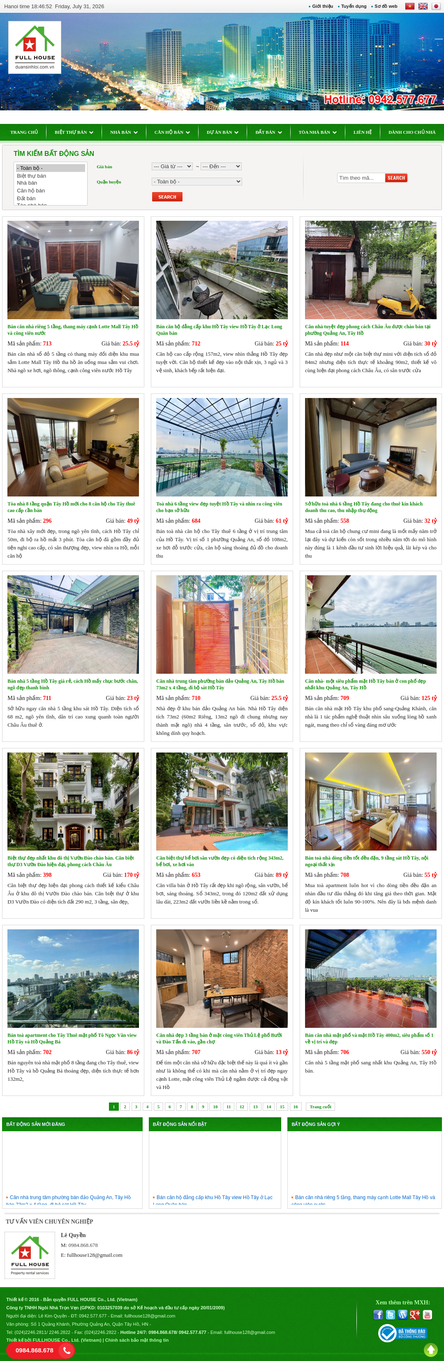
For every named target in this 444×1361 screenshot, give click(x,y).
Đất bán (50, 198)
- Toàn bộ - (50, 168)
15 (282, 1106)
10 (215, 1106)
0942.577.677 (92, 1315)
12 (242, 1106)
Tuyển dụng (354, 6)
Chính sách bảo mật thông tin (137, 1340)
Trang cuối (320, 1106)
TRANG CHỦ (24, 132)
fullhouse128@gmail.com (95, 1255)
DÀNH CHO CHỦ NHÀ (412, 132)
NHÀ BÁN (123, 132)
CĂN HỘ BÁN (172, 132)
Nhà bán (50, 183)
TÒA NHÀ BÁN (318, 132)
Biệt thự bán (50, 176)
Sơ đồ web (386, 6)
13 (255, 1106)
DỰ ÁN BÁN (223, 132)
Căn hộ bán (50, 190)
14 (268, 1106)
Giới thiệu (322, 6)
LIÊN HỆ (363, 132)
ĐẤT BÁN (268, 132)
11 (229, 1106)
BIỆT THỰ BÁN (74, 132)
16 (296, 1106)
